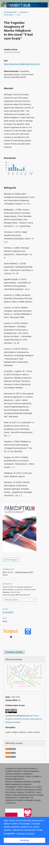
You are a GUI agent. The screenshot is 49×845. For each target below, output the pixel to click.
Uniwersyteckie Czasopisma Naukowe (22, 3)
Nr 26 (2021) (8, 15)
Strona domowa (10, 12)
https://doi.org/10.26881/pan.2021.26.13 (22, 64)
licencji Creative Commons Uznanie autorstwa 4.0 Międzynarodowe (23, 718)
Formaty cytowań (11, 599)
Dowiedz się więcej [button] (25, 833)
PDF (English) (11, 560)
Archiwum (24, 12)
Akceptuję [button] (24, 840)
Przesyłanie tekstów (14, 652)
